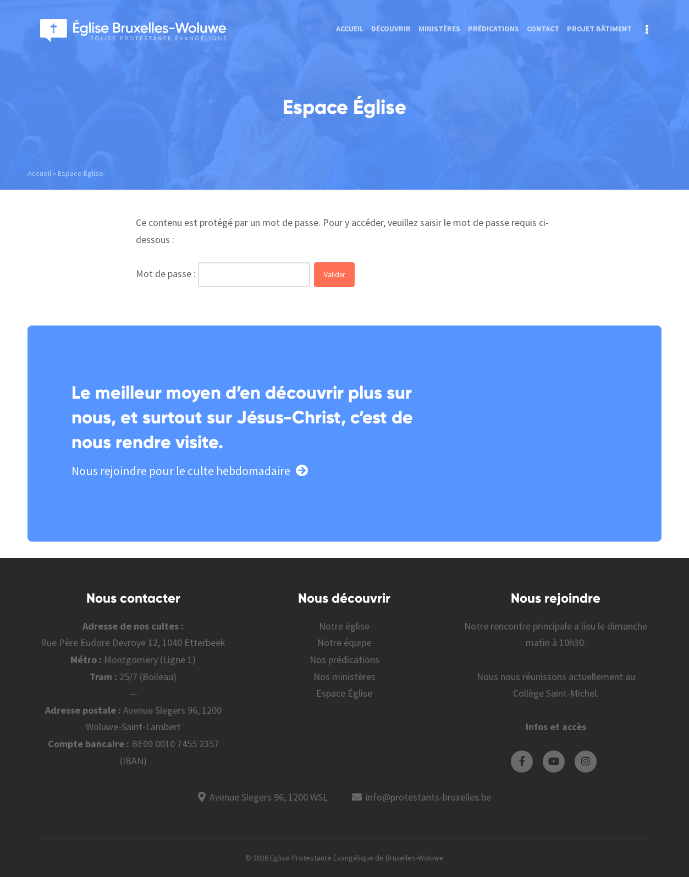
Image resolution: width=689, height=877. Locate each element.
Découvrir (391, 29)
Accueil (349, 29)
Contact (543, 29)
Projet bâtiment (599, 29)
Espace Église (344, 693)
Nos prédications (344, 659)
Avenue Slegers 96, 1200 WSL (269, 797)
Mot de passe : (167, 273)
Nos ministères (344, 676)
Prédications (493, 29)
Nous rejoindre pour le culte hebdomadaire (189, 470)
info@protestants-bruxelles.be (428, 797)
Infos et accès (556, 726)
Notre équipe (344, 642)
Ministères (439, 29)
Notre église (344, 626)
